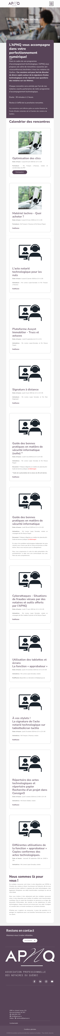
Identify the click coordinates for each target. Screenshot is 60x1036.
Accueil (25, 24)
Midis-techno (33, 24)
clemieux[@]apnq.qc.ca (22, 1018)
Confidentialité (14, 1023)
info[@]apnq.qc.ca (16, 1016)
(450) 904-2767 (15, 1014)
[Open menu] (51, 3)
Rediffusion (15, 289)
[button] (19, 172)
